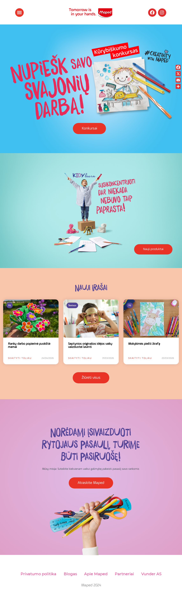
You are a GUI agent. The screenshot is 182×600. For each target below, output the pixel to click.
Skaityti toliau (20, 358)
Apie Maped (96, 574)
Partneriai (124, 574)
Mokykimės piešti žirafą (144, 344)
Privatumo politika (38, 574)
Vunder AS (152, 574)
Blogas (70, 574)
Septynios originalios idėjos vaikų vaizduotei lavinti (90, 345)
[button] (19, 12)
